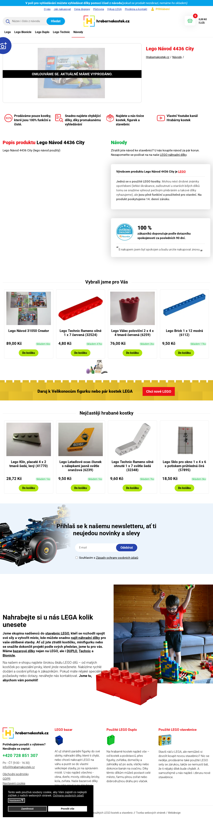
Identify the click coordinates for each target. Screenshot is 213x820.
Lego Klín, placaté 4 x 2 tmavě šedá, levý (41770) (28, 464)
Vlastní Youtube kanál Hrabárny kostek (177, 118)
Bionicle (9, 655)
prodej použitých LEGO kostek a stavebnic (109, 812)
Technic (85, 651)
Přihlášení (163, 9)
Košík (202, 22)
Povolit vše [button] (67, 808)
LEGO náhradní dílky (173, 155)
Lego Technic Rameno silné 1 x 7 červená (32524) (80, 333)
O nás (47, 9)
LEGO (182, 171)
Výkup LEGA (114, 9)
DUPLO (72, 651)
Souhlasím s (107, 557)
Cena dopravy (82, 9)
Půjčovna (98, 9)
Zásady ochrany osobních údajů (117, 557)
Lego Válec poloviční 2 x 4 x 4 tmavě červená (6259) (132, 333)
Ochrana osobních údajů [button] (68, 795)
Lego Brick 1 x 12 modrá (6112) (184, 333)
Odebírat (126, 547)
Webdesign (174, 812)
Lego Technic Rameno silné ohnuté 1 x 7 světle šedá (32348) (132, 466)
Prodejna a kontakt (136, 9)
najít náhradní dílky (85, 638)
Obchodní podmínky (16, 774)
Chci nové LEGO (158, 391)
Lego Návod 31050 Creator (28, 331)
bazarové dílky (24, 651)
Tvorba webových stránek (150, 812)
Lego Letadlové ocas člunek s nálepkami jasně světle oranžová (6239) (80, 466)
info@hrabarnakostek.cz (19, 767)
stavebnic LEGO (57, 633)
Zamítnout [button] (27, 808)
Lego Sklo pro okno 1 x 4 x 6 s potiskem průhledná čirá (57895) (184, 466)
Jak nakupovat (62, 9)
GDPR (6, 778)
